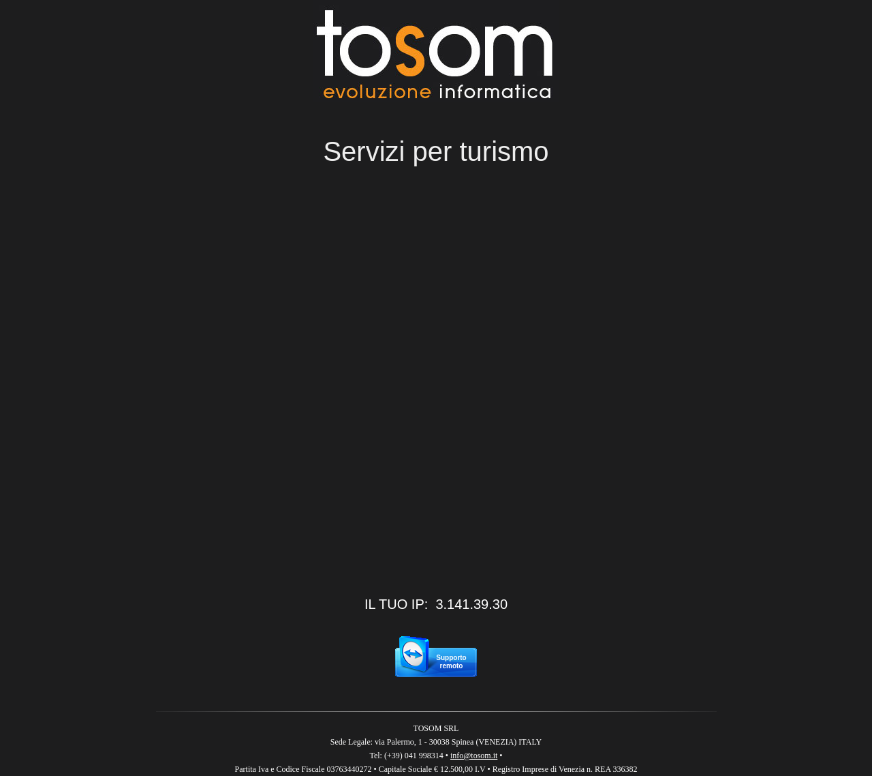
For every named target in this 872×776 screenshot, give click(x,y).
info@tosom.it (473, 755)
